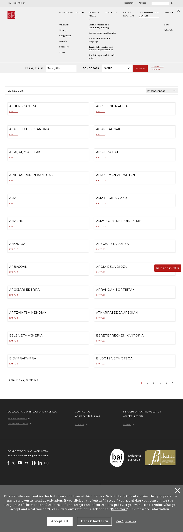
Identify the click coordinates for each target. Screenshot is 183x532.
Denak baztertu (94, 521)
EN (24, 3)
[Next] (172, 382)
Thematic (94, 15)
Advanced (157, 68)
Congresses (65, 35)
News (168, 12)
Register (128, 3)
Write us (81, 424)
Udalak (128, 14)
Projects (111, 12)
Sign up (128, 424)
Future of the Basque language (99, 40)
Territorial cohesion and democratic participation (101, 48)
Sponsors (64, 47)
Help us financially (19, 424)
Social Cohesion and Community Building (99, 26)
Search (140, 68)
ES (14, 3)
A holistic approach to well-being (102, 56)
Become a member (167, 268)
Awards (63, 41)
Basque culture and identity (102, 33)
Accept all (59, 521)
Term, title (34, 68)
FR (19, 3)
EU (9, 3)
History (62, 30)
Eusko (71, 12)
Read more (119, 509)
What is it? (64, 24)
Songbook (91, 68)
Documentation (149, 14)
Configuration (126, 521)
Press (62, 52)
